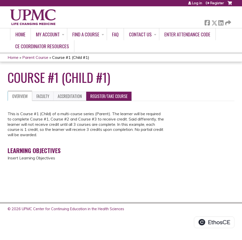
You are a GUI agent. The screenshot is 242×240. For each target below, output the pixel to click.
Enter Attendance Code (187, 34)
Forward (227, 22)
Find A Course (85, 34)
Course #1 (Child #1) (70, 57)
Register (217, 3)
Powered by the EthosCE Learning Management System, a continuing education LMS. (214, 222)
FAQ (115, 34)
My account (48, 34)
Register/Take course (108, 96)
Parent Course (35, 57)
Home (20, 34)
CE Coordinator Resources (42, 46)
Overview (20, 96)
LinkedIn (220, 22)
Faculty (42, 96)
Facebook (207, 22)
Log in (197, 3)
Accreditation (70, 96)
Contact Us (140, 34)
